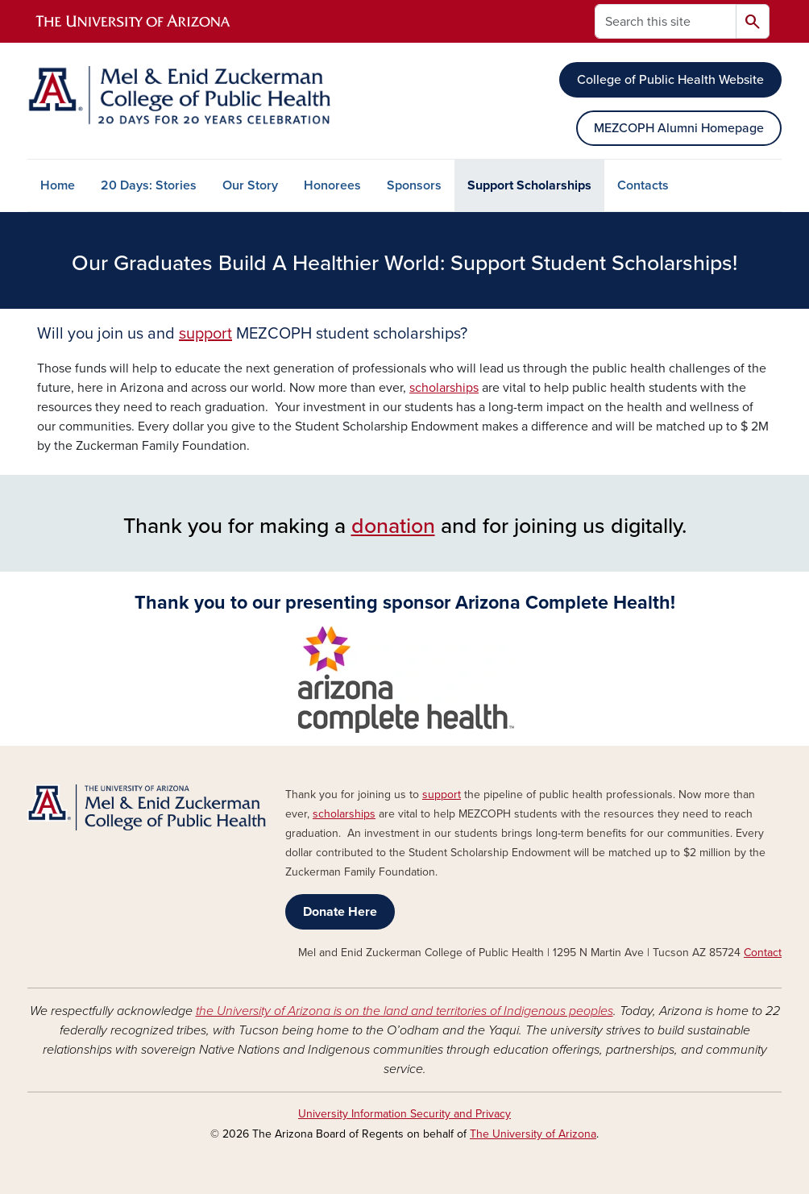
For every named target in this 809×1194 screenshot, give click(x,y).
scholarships (444, 388)
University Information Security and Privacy (404, 1114)
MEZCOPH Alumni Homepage (679, 128)
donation (393, 526)
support (205, 333)
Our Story (250, 185)
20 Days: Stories (149, 185)
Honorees (332, 185)
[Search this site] (665, 21)
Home (57, 185)
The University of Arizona (533, 1134)
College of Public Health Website (670, 80)
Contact (763, 952)
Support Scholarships (529, 185)
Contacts (643, 185)
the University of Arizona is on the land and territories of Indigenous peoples (404, 1011)
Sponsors (414, 185)
